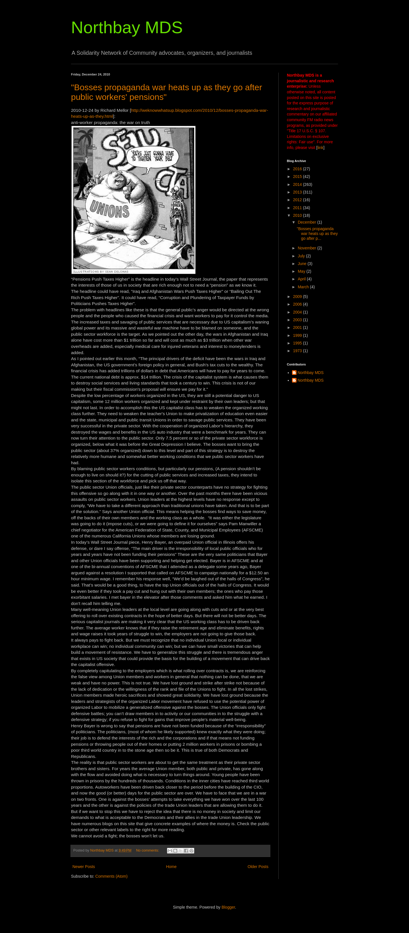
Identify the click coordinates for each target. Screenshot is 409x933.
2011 (298, 207)
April (302, 279)
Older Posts (258, 866)
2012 (298, 199)
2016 (298, 169)
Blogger (228, 907)
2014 (298, 184)
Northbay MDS (127, 27)
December (307, 222)
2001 (298, 327)
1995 (298, 343)
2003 (298, 320)
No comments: (148, 850)
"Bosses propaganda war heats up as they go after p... (317, 233)
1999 (298, 335)
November (307, 248)
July (302, 256)
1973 (298, 350)
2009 (298, 296)
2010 (298, 215)
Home (171, 866)
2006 (298, 304)
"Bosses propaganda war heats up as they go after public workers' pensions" (166, 92)
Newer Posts (83, 866)
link (320, 147)
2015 (298, 176)
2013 (298, 192)
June (302, 263)
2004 (298, 312)
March (304, 287)
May (302, 271)
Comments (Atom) (111, 876)
